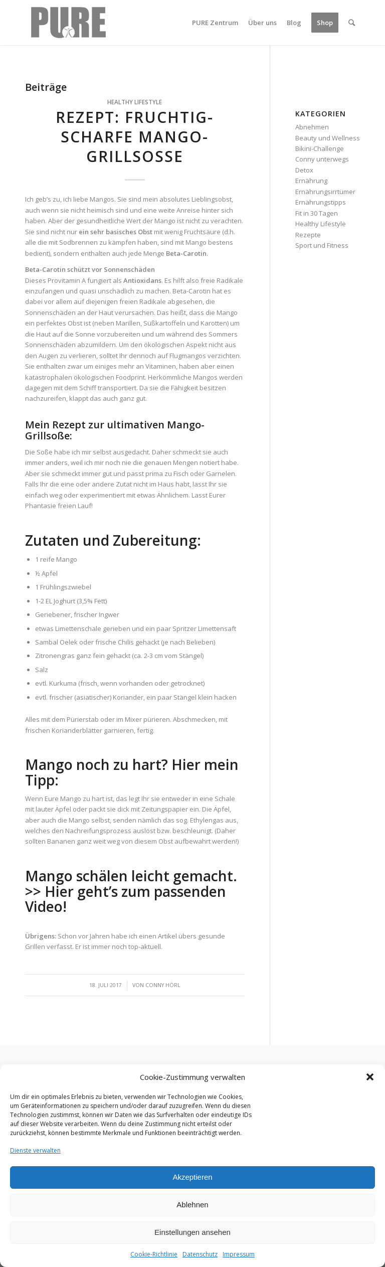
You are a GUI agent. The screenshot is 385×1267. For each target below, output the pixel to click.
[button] (370, 1077)
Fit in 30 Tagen (316, 213)
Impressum (239, 1254)
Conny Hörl (162, 985)
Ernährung (311, 180)
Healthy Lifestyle (134, 102)
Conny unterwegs (322, 159)
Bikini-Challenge (319, 148)
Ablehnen (192, 1204)
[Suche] (351, 22)
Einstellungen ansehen (192, 1232)
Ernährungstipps (320, 202)
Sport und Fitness (321, 245)
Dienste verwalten (35, 1150)
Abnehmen (312, 126)
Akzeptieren (192, 1177)
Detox (304, 170)
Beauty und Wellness (327, 137)
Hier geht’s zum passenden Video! (125, 899)
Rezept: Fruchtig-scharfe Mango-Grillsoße (135, 137)
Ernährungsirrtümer (325, 191)
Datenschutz (200, 1254)
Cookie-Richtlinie (153, 1254)
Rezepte (308, 234)
